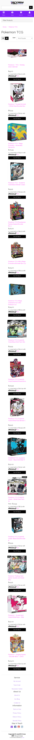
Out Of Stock (17, 79)
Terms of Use (17, 709)
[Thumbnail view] (3, 38)
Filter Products (8, 20)
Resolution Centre (17, 689)
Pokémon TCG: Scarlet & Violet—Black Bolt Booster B (16, 538)
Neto (23, 737)
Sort (14, 37)
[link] (15, 726)
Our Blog (17, 699)
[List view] (7, 38)
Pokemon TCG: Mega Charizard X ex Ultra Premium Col (15, 302)
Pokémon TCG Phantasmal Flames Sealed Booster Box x (16, 224)
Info (18, 76)
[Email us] (12, 726)
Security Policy (17, 720)
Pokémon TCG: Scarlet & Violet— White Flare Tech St (16, 499)
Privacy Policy (17, 713)
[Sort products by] (25, 38)
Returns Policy (17, 717)
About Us (17, 695)
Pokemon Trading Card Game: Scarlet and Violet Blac (16, 578)
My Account (17, 681)
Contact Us (17, 703)
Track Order (17, 685)
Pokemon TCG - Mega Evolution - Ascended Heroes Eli (15, 145)
